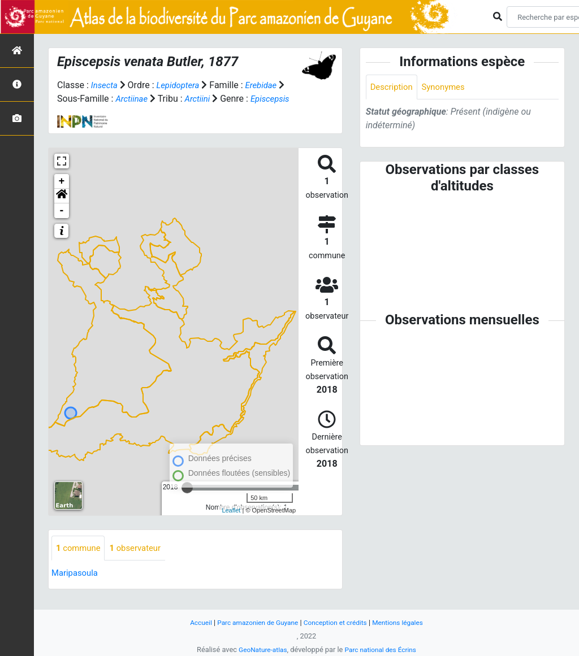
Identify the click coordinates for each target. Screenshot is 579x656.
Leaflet (231, 523)
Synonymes (448, 87)
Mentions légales (404, 622)
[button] (61, 209)
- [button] (62, 224)
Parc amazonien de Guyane (254, 622)
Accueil (193, 622)
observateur (140, 562)
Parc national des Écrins (382, 649)
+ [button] (62, 195)
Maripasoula (76, 587)
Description (393, 87)
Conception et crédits (337, 622)
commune (80, 562)
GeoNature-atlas (260, 649)
